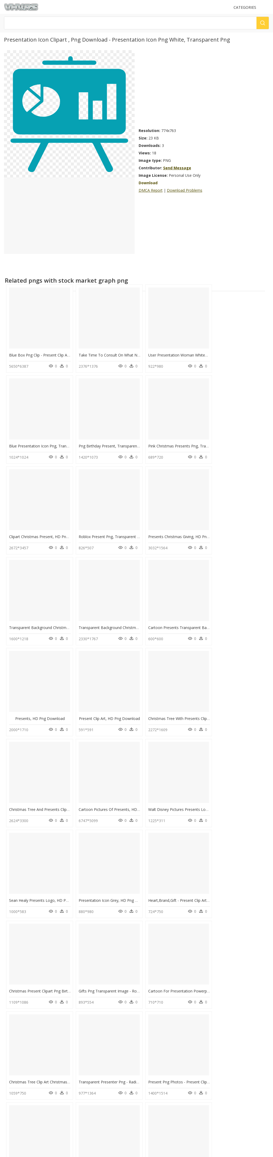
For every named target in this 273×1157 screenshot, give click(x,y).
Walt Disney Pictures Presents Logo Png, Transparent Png (126, 705)
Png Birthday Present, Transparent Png (43, 440)
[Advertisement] (204, 87)
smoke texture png (31, 1041)
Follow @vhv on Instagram (26, 1106)
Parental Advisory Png (91, 1009)
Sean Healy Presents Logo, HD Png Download (183, 705)
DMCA (10, 1087)
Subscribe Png (87, 1003)
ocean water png (30, 1029)
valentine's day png (31, 1003)
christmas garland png (34, 1035)
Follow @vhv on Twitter (24, 1112)
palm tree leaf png (31, 1016)
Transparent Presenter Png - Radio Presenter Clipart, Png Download (135, 881)
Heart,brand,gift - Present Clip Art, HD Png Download (55, 793)
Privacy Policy (16, 1091)
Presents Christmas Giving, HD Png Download (49, 528)
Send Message (177, 167)
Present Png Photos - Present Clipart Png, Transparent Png (194, 881)
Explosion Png (85, 1016)
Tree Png (81, 1035)
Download (148, 182)
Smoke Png (83, 1041)
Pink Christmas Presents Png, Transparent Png (116, 440)
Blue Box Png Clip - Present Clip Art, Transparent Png (55, 352)
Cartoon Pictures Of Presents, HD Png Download (51, 705)
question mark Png (89, 1022)
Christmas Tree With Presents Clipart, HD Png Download (192, 617)
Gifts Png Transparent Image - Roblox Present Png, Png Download (200, 793)
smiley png (25, 1048)
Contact (12, 1078)
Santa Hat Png (85, 1029)
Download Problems (184, 190)
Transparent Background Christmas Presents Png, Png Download (132, 528)
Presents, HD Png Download (38, 617)
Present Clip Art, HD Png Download (106, 617)
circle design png (30, 1022)
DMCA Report (151, 190)
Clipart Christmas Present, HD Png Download (182, 440)
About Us (13, 1082)
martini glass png (30, 1009)
